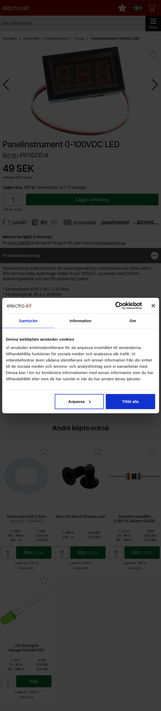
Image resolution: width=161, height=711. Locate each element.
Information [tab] (81, 320)
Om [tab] (133, 320)
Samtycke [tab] (28, 320)
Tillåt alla (130, 401)
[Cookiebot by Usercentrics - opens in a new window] (119, 306)
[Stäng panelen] (153, 306)
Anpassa (79, 401)
